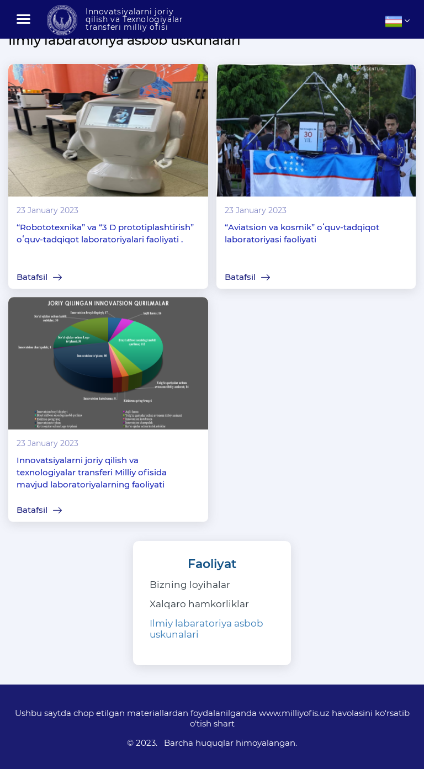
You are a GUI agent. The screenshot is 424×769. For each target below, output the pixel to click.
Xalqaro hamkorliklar (199, 603)
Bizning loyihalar (190, 584)
